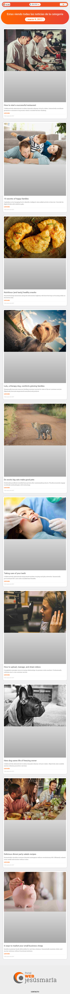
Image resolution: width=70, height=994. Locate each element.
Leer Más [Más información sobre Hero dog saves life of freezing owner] (7, 768)
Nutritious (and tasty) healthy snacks (20, 292)
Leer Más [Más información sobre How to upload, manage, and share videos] (7, 675)
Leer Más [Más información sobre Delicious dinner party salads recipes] (7, 862)
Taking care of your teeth (15, 573)
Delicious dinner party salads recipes (20, 854)
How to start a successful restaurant (20, 105)
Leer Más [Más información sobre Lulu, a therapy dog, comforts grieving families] (7, 394)
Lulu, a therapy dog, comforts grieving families (24, 386)
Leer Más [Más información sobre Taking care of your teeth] (7, 581)
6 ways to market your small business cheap (23, 946)
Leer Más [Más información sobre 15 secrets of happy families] (7, 206)
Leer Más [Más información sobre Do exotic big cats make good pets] (7, 487)
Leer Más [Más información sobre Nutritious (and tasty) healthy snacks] (7, 300)
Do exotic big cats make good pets (19, 480)
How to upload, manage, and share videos (22, 667)
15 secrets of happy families (16, 199)
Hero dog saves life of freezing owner (20, 760)
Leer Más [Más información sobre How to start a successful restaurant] (7, 113)
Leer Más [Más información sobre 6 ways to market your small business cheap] (7, 953)
